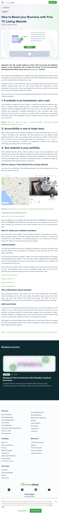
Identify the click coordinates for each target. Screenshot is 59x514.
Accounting (5, 423)
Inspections (35, 428)
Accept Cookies (35, 511)
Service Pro (5, 478)
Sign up (52, 2)
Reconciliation (6, 433)
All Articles (6, 8)
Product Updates (36, 450)
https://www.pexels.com (9, 275)
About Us (4, 442)
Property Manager (7, 472)
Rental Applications (7, 420)
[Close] (56, 502)
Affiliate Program (6, 450)
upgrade (44, 224)
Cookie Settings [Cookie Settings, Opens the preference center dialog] (22, 511)
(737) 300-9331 (29, 496)
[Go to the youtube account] (49, 489)
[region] (29, 506)
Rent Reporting (36, 415)
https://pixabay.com (7, 282)
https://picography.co (8, 286)
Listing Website (6, 425)
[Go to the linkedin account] (35, 489)
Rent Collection (6, 414)
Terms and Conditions (8, 456)
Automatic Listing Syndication (11, 428)
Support (33, 445)
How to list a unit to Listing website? (13, 216)
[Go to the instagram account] (9, 489)
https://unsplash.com (8, 279)
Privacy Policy (5, 458)
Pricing (3, 448)
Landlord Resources (37, 442)
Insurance (34, 431)
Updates (4, 12)
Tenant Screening (7, 417)
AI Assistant (35, 426)
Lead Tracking (35, 423)
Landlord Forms (36, 453)
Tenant (3, 475)
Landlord (4, 470)
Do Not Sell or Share (7, 461)
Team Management (37, 412)
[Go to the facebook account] (22, 489)
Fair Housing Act (36, 448)
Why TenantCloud (7, 445)
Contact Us (5, 453)
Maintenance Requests (38, 418)
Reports (33, 420)
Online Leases (6, 431)
